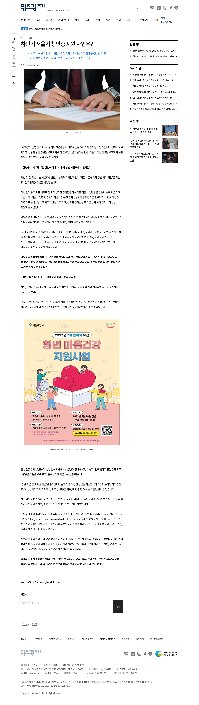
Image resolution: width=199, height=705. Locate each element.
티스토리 (176, 8)
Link (13, 48)
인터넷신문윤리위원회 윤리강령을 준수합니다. (166, 654)
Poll (38, 20)
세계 (108, 20)
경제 (77, 20)
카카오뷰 (159, 8)
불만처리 (71, 639)
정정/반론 (144, 20)
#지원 (25, 623)
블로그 (152, 8)
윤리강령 (140, 639)
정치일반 (30, 38)
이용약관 (126, 639)
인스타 (165, 8)
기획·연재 (63, 20)
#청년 (34, 623)
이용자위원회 (87, 639)
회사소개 (24, 639)
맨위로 (13, 83)
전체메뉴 (25, 20)
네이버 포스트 (171, 8)
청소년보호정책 (157, 639)
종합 (118, 20)
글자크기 (13, 65)
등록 (118, 606)
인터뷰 (130, 20)
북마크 (13, 40)
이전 (13, 75)
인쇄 (13, 56)
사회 (87, 20)
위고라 (49, 20)
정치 (97, 20)
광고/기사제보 (55, 639)
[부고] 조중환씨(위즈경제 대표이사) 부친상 (41, 28)
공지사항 (39, 639)
